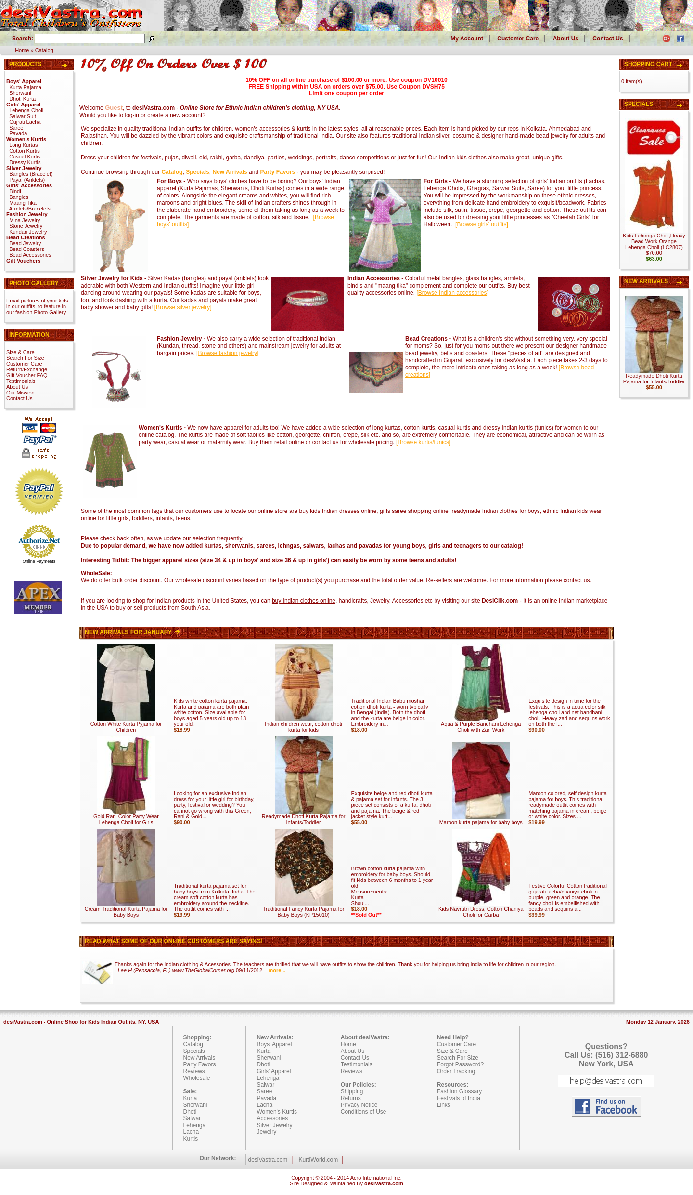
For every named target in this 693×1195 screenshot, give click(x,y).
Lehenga (194, 1125)
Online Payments (39, 561)
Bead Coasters (26, 249)
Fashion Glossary (459, 1091)
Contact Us (607, 38)
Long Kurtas (23, 145)
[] (481, 224)
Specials (638, 104)
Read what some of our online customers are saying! (174, 941)
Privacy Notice (359, 1105)
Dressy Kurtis (24, 162)
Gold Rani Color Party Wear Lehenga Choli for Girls (126, 817)
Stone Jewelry (25, 226)
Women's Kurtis (276, 1111)
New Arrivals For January (133, 632)
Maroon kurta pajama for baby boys (481, 819)
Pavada (18, 133)
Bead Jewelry (25, 243)
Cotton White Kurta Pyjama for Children (126, 724)
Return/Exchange (26, 369)
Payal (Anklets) (27, 180)
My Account (466, 38)
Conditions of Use (363, 1111)
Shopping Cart (648, 64)
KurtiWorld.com (318, 1159)
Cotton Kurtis (24, 151)
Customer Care (518, 38)
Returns (351, 1098)
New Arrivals (646, 281)
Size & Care (20, 352)
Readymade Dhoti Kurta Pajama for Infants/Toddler (304, 817)
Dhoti (190, 1111)
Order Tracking (456, 1071)
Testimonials (21, 381)
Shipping (352, 1091)
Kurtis (190, 1138)
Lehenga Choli (26, 110)
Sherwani (20, 93)
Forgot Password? (460, 1064)
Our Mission (20, 392)
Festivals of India (458, 1098)
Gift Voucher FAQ (27, 375)
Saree (16, 128)
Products (25, 64)
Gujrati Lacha (24, 122)
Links (443, 1105)
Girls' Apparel (274, 1071)
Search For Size (25, 358)
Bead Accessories (30, 255)
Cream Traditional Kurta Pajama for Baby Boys (126, 909)
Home (22, 50)
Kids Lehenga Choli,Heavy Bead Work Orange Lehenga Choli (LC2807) (654, 241)
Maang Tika (23, 203)
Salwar (192, 1118)
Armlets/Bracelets (30, 208)
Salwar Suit (22, 116)
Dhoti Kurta (22, 99)
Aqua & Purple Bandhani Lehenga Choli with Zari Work (481, 724)
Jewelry (266, 1132)
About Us (565, 38)
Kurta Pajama (25, 87)
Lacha (191, 1132)
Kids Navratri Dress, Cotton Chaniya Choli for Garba (481, 909)
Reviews (194, 1071)
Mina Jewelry (24, 220)
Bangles (18, 197)
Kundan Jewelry (28, 232)
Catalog (44, 50)
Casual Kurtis (24, 156)
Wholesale (196, 1078)
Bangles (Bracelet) (31, 174)
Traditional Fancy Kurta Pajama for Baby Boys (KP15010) (304, 909)
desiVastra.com (267, 1159)
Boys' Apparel (274, 1044)
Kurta (190, 1098)
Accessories (272, 1118)
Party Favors (199, 1064)
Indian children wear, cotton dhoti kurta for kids (303, 724)
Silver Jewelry (274, 1125)
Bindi (15, 191)
